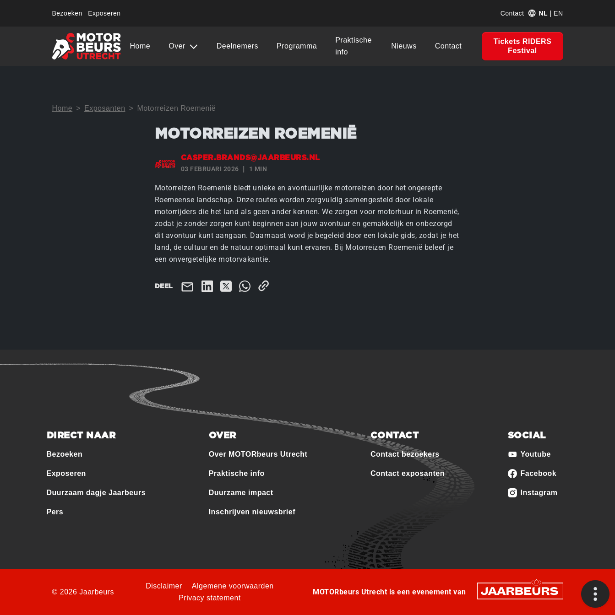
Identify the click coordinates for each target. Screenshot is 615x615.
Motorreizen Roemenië (176, 108)
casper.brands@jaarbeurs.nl (250, 158)
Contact (512, 13)
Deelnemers (237, 46)
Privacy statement (210, 598)
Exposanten (104, 108)
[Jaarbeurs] (520, 590)
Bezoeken (67, 13)
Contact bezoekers (405, 454)
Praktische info (353, 46)
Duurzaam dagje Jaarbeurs (96, 492)
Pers (55, 512)
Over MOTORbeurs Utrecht (258, 454)
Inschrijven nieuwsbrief (252, 512)
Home (140, 46)
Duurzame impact (241, 492)
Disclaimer (164, 586)
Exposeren (104, 13)
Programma (297, 46)
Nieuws (403, 46)
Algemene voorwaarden (233, 586)
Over (178, 46)
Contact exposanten (407, 473)
